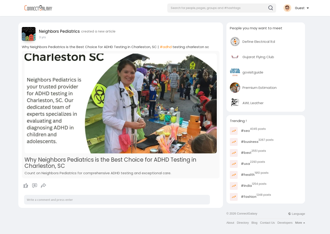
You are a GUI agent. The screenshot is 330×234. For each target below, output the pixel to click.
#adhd (166, 46)
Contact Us (267, 222)
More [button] (300, 222)
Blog (254, 222)
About (230, 222)
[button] (221, 8)
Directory (243, 222)
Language (296, 213)
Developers (285, 222)
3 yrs (42, 37)
